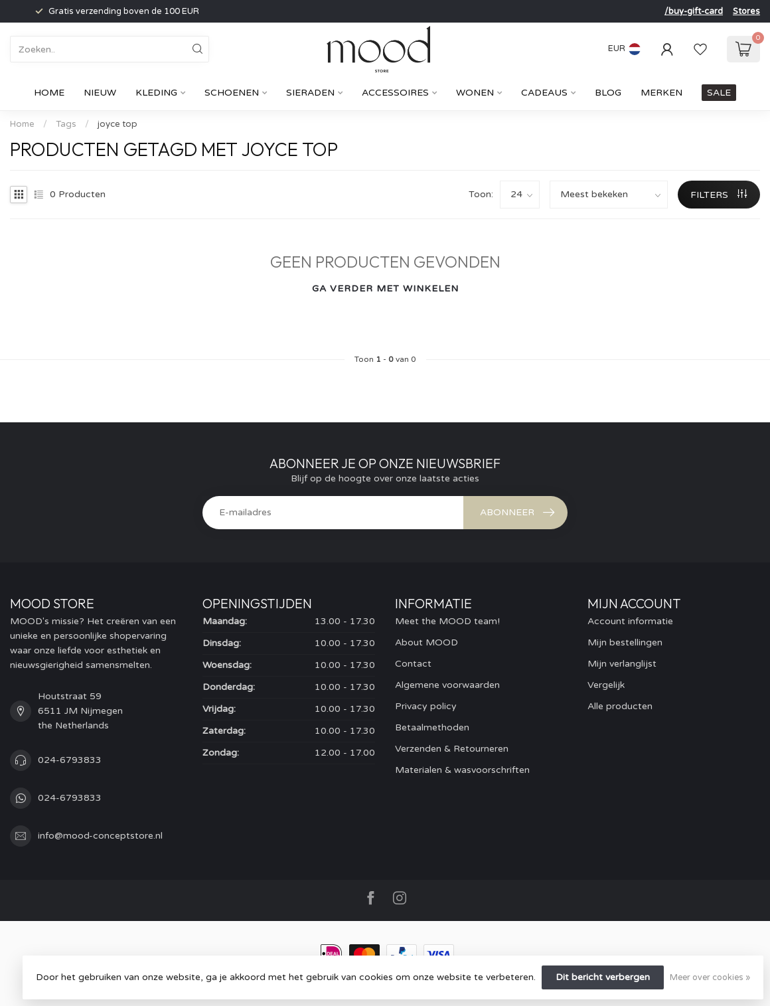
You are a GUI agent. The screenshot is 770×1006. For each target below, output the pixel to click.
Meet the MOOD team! (447, 621)
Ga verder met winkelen (385, 288)
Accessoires (395, 92)
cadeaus (544, 92)
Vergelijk (606, 685)
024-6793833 (70, 760)
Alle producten (620, 706)
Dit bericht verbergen (603, 977)
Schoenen (231, 92)
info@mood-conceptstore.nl (100, 835)
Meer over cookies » (710, 977)
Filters (718, 195)
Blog (608, 92)
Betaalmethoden (432, 727)
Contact (413, 663)
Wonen (475, 92)
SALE (719, 92)
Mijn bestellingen (624, 642)
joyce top (117, 124)
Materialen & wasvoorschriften (462, 770)
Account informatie (630, 621)
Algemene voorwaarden (447, 685)
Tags (66, 124)
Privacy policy (426, 706)
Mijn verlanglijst (621, 663)
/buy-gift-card (693, 11)
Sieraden (310, 92)
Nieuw (100, 92)
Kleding (156, 92)
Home (49, 92)
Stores (746, 11)
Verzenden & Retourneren (451, 748)
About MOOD (426, 642)
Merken (661, 92)
